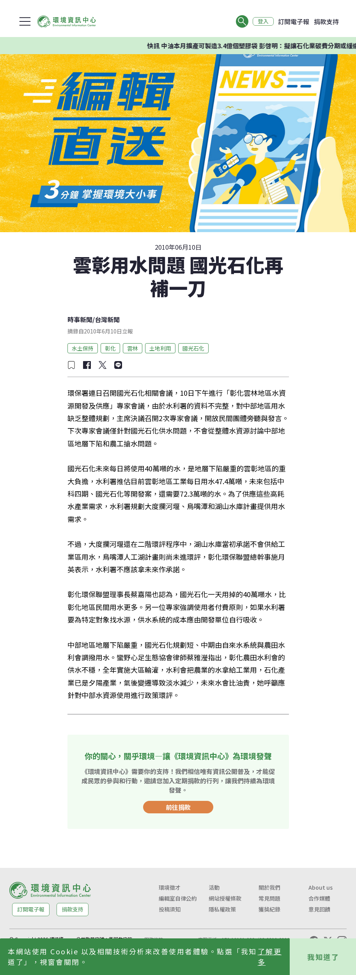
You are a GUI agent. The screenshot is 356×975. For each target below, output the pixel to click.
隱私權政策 (222, 909)
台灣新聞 (107, 319)
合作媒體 (319, 898)
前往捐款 (178, 807)
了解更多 (270, 956)
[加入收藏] (71, 365)
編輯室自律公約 (178, 898)
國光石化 (193, 348)
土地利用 (160, 348)
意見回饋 (319, 909)
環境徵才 (170, 887)
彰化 (110, 348)
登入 (263, 21)
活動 (214, 887)
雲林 (132, 348)
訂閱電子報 (293, 21)
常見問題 (269, 898)
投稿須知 (170, 909)
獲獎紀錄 (269, 909)
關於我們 (269, 887)
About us (320, 887)
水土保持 (83, 348)
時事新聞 (79, 319)
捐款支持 (326, 21)
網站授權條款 (225, 898)
